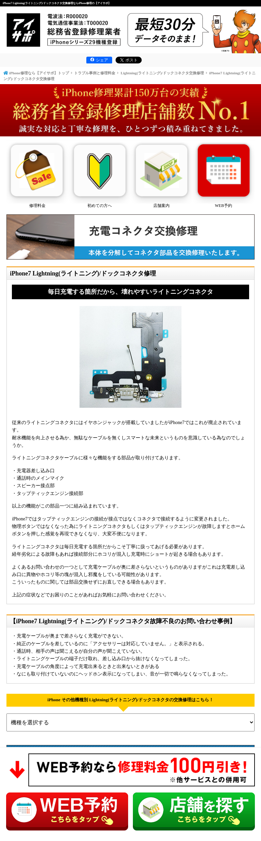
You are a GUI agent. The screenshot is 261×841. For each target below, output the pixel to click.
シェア (99, 60)
